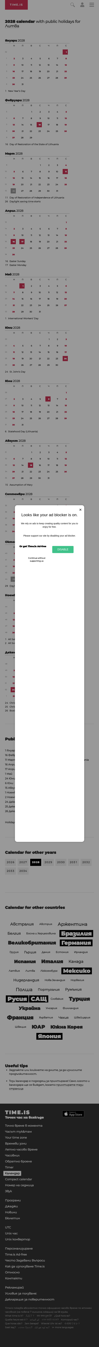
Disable (62, 549)
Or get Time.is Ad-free (32, 546)
